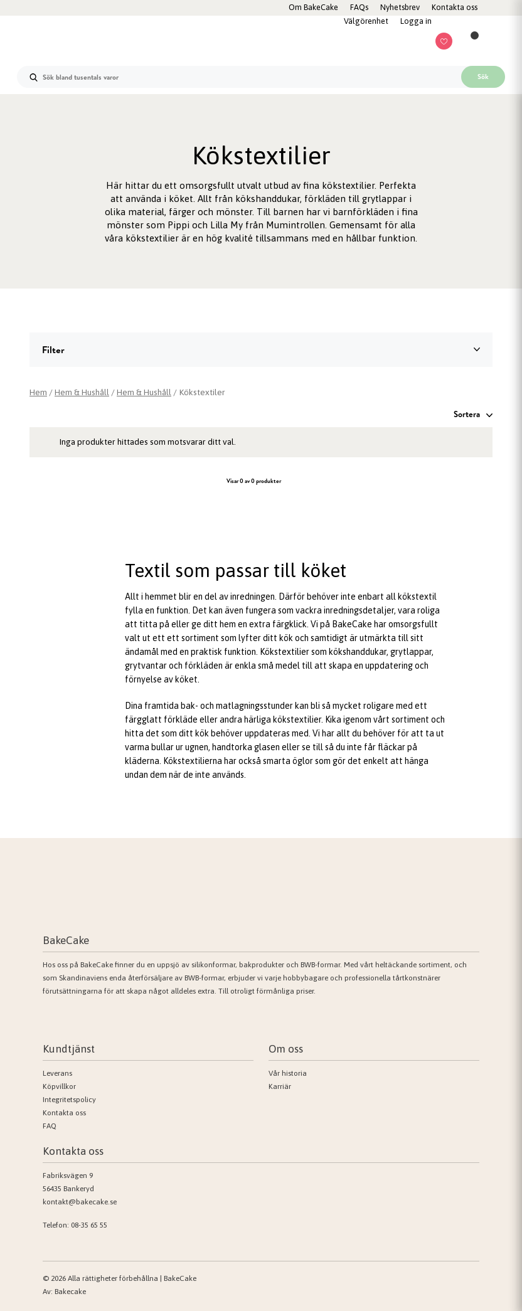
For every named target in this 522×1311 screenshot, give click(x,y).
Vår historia (288, 1073)
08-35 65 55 (89, 1225)
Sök (483, 77)
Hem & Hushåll (83, 392)
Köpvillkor (59, 1086)
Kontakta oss (64, 1112)
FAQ (49, 1126)
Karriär (280, 1086)
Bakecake (70, 1291)
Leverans (57, 1073)
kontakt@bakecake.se (80, 1201)
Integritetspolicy (69, 1099)
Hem (38, 392)
